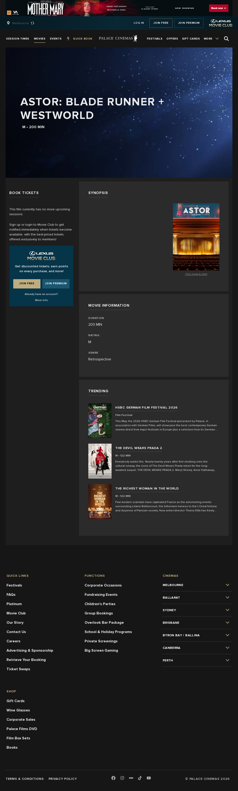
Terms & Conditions (25, 779)
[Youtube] (149, 778)
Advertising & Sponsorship (30, 650)
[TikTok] (140, 778)
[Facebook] (113, 778)
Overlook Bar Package (104, 622)
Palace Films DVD (22, 729)
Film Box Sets (18, 738)
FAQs (11, 594)
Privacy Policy (63, 779)
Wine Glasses (18, 710)
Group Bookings (99, 613)
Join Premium (189, 23)
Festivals (14, 585)
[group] (25, 23)
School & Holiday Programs (108, 632)
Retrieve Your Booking (26, 659)
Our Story (15, 622)
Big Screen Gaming (101, 650)
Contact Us (16, 632)
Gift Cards (16, 701)
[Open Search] (226, 39)
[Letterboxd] (131, 778)
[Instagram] (122, 778)
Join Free (160, 23)
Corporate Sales (21, 719)
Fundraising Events (101, 594)
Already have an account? (41, 294)
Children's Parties (100, 604)
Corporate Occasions (103, 585)
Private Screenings (101, 641)
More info (41, 300)
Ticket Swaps (18, 669)
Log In (139, 23)
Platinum (14, 604)
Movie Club (16, 613)
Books (12, 747)
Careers (13, 641)
